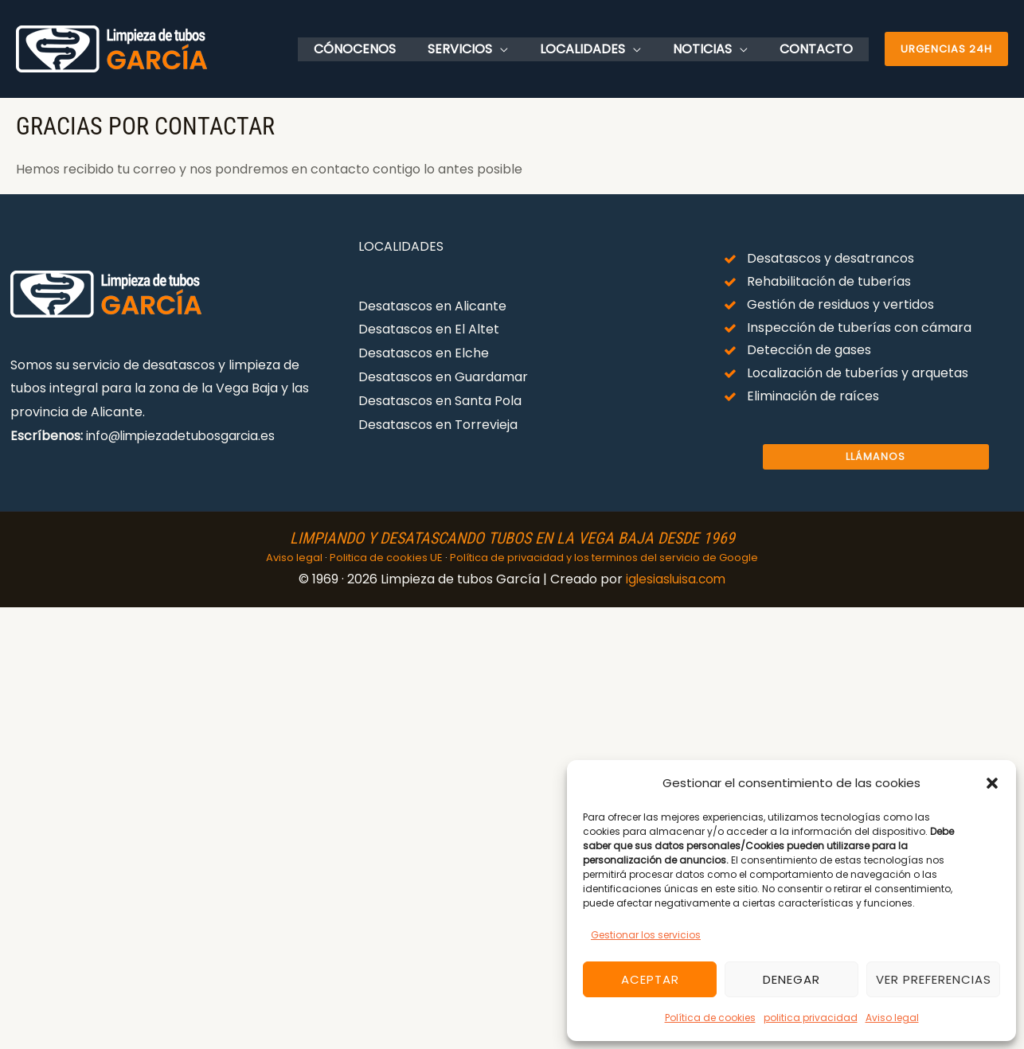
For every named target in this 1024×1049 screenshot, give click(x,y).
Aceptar (650, 979)
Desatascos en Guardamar (443, 377)
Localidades (598, 49)
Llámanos (875, 457)
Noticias (711, 49)
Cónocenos (383, 49)
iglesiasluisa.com (675, 579)
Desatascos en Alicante (432, 306)
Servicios (482, 49)
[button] (992, 783)
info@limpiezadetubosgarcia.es (184, 436)
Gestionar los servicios (646, 935)
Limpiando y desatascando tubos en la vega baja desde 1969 (512, 538)
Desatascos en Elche (423, 353)
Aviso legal (892, 1017)
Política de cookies (710, 1017)
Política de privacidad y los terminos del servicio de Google (604, 557)
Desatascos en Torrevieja (438, 424)
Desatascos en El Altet (428, 329)
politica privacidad (811, 1017)
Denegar (791, 979)
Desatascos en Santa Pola (440, 400)
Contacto (819, 49)
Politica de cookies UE (386, 557)
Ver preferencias (933, 979)
